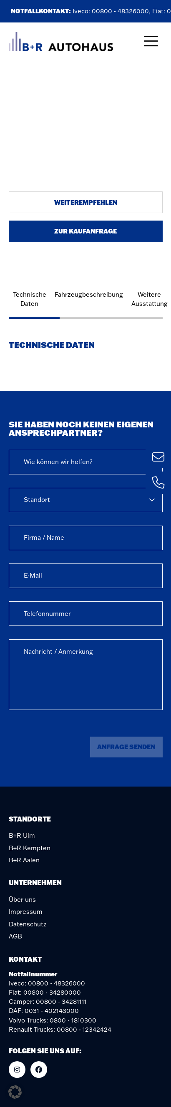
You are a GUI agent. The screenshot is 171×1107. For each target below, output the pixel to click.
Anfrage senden (126, 746)
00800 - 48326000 (121, 11)
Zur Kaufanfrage (85, 231)
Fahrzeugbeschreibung (89, 294)
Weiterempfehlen (85, 202)
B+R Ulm (22, 835)
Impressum (26, 912)
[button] (15, 1092)
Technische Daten (29, 299)
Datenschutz (28, 924)
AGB (15, 936)
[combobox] (86, 462)
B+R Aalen (24, 860)
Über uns (22, 899)
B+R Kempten (29, 848)
